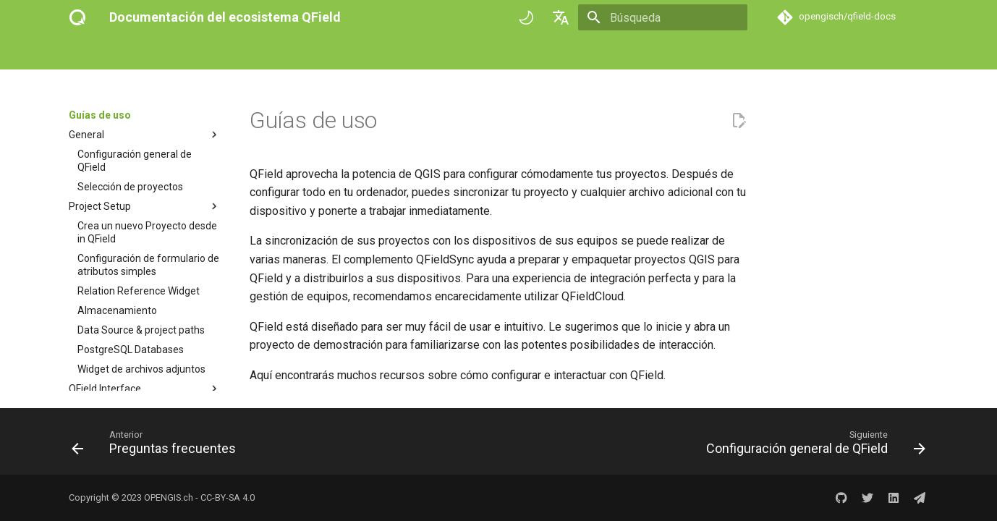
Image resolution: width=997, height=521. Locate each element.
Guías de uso (197, 53)
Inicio (80, 53)
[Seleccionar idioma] (560, 17)
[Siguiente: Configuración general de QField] (812, 445)
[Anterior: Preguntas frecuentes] (157, 445)
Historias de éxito (386, 53)
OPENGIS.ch (168, 497)
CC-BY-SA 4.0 (227, 497)
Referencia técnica (287, 53)
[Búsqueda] (662, 17)
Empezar (130, 53)
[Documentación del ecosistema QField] (77, 17)
